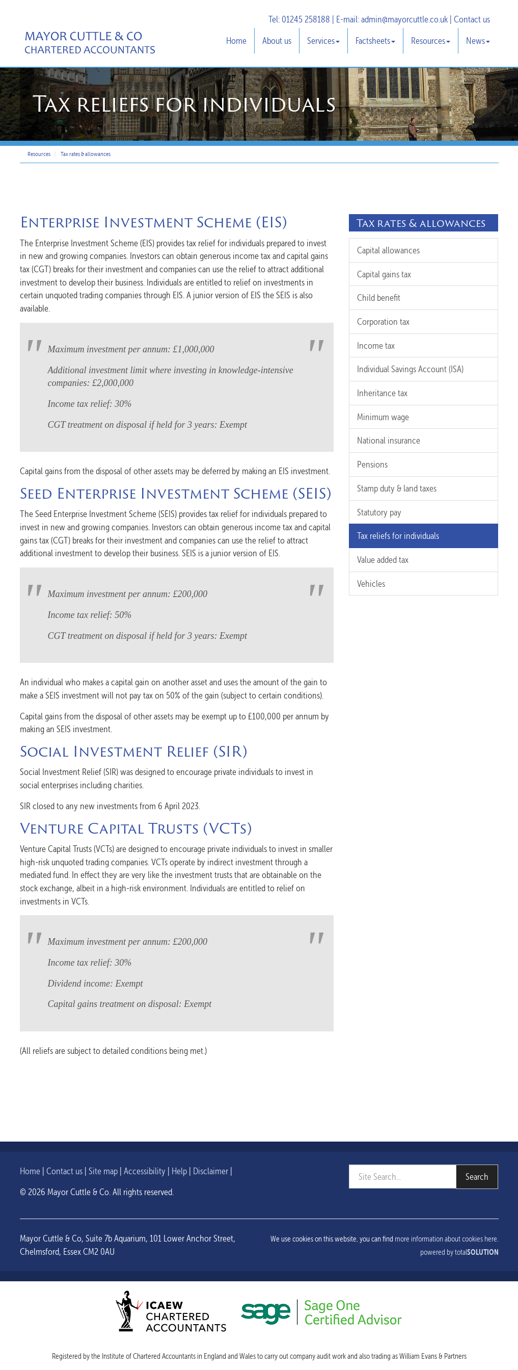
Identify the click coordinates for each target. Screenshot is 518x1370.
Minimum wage (383, 416)
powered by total (459, 1252)
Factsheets (375, 40)
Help (179, 1171)
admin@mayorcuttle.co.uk (404, 19)
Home (236, 40)
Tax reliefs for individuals (398, 535)
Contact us (472, 19)
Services (323, 40)
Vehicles (371, 583)
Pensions (372, 464)
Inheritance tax (382, 392)
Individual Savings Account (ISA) (410, 369)
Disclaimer (210, 1171)
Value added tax (382, 559)
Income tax (376, 345)
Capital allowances (388, 250)
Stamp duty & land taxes (397, 488)
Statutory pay (379, 512)
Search (477, 1176)
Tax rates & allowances (86, 154)
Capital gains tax (384, 274)
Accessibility (145, 1171)
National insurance (388, 440)
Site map (103, 1171)
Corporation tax (383, 321)
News (478, 40)
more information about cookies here (446, 1239)
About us (276, 40)
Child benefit (378, 297)
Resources (430, 40)
